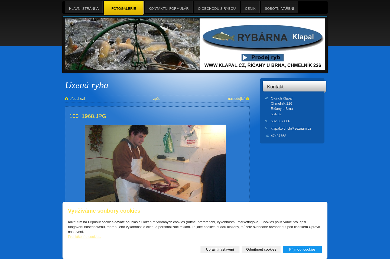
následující (236, 99)
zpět (156, 99)
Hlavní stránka (84, 7)
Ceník (250, 7)
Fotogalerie (123, 8)
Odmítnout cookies (261, 249)
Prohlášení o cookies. (84, 237)
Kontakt (275, 86)
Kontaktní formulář (169, 7)
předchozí (77, 99)
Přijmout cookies (302, 249)
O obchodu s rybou (217, 7)
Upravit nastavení (220, 249)
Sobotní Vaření (279, 7)
